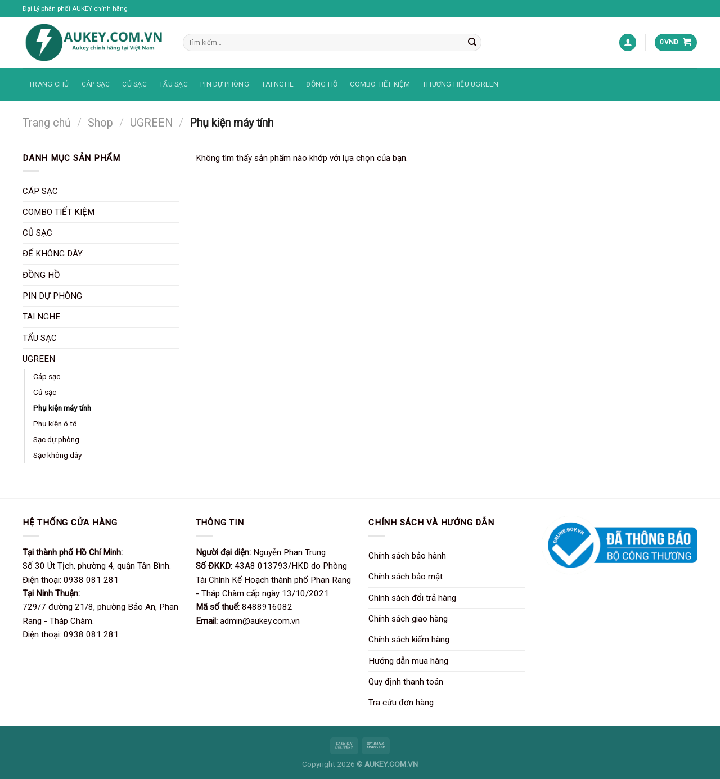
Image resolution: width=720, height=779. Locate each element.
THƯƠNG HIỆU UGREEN (460, 84)
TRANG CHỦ (49, 84)
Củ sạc (44, 392)
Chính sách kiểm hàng (408, 639)
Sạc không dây (57, 455)
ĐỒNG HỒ (322, 84)
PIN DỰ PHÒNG (224, 84)
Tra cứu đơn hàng (401, 702)
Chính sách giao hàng (408, 619)
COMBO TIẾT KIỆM (380, 84)
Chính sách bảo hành (407, 556)
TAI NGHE (278, 84)
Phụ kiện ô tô (55, 423)
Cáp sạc (46, 376)
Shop (100, 122)
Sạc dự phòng (56, 439)
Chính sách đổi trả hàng (412, 598)
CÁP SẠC (96, 84)
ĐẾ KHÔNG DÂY (52, 254)
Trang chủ (46, 122)
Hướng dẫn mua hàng (408, 661)
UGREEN (151, 122)
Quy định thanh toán (405, 682)
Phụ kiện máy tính (62, 407)
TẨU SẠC (173, 84)
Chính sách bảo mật (405, 576)
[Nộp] (472, 42)
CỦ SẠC (134, 84)
